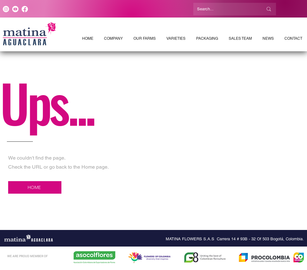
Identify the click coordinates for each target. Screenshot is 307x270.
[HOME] (34, 187)
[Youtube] (15, 9)
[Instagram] (6, 9)
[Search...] (225, 9)
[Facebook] (25, 9)
